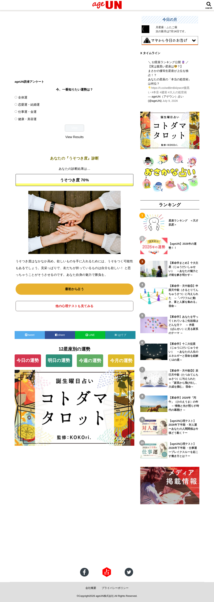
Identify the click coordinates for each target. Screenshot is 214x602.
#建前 (163, 92)
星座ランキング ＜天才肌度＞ (183, 222)
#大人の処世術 (177, 92)
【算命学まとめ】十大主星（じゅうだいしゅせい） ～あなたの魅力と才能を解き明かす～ (183, 269)
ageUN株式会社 (105, 595)
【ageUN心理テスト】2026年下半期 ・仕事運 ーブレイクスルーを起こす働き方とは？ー (184, 450)
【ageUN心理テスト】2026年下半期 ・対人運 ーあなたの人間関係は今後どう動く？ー (184, 427)
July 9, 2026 (170, 100)
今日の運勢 (28, 360)
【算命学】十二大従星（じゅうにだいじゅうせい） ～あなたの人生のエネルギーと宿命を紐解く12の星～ (183, 352)
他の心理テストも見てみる (74, 306)
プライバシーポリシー (115, 587)
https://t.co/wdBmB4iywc (166, 87)
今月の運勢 (121, 360)
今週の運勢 (90, 360)
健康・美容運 (27, 119)
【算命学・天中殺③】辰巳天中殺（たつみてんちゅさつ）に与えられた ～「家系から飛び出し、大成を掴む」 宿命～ (183, 378)
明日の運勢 (59, 360)
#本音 (155, 92)
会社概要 (90, 587)
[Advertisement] (74, 43)
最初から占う (74, 289)
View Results (74, 137)
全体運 (22, 97)
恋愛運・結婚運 (29, 104)
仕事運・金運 (27, 111)
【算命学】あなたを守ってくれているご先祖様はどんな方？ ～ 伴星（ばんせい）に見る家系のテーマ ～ (183, 325)
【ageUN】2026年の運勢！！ (182, 245)
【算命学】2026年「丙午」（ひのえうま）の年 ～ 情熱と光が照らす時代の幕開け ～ (184, 403)
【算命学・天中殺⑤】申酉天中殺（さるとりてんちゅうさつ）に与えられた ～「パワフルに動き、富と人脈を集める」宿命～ (183, 295)
